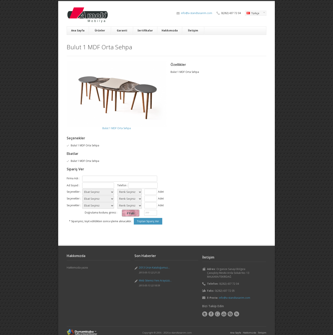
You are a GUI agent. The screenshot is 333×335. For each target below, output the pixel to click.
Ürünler (100, 30)
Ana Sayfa (78, 30)
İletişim (193, 30)
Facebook (211, 314)
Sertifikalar (145, 30)
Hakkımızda (170, 30)
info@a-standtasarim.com (196, 13)
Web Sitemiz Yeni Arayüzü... (155, 280)
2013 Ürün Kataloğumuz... (154, 267)
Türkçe (255, 13)
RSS (236, 314)
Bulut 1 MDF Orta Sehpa (116, 128)
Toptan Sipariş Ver (148, 221)
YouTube (223, 314)
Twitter (204, 314)
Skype (230, 314)
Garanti (122, 30)
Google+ (217, 314)
